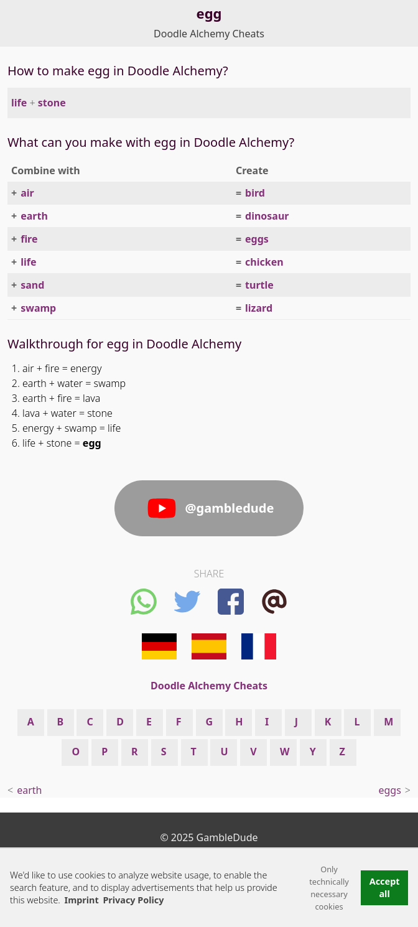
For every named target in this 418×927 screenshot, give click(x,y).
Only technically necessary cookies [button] (329, 888)
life (19, 102)
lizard (258, 308)
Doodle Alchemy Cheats (209, 33)
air (27, 193)
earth (34, 216)
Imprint (82, 900)
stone (52, 102)
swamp (38, 308)
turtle (259, 285)
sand (32, 285)
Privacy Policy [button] (133, 900)
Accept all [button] (384, 887)
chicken (264, 262)
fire (29, 239)
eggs (257, 239)
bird (255, 193)
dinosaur (267, 216)
